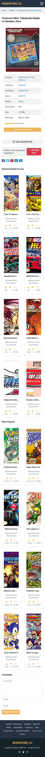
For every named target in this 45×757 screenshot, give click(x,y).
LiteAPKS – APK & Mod (13, 724)
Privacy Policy (8, 731)
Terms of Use (37, 731)
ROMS (12, 10)
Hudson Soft (23, 90)
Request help (33, 151)
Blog (37, 727)
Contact (22, 734)
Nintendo (22, 85)
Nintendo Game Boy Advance (29, 10)
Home (4, 10)
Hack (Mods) (18, 727)
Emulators (29, 727)
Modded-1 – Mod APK (32, 724)
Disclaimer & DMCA (23, 731)
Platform (21, 96)
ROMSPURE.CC (12, 3)
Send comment (10, 712)
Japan (20, 101)
